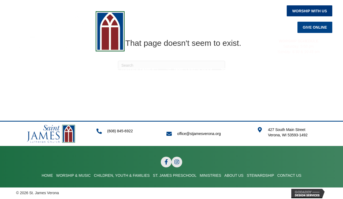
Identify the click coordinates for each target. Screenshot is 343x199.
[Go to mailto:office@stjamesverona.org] (206, 134)
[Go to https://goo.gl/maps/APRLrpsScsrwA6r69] (292, 135)
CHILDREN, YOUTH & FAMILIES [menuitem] (128, 69)
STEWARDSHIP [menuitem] (295, 69)
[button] (309, 10)
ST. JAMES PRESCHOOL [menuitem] (190, 69)
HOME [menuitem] (39, 69)
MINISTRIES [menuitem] (232, 69)
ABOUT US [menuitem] (262, 69)
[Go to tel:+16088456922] (126, 133)
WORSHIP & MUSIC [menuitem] (71, 69)
